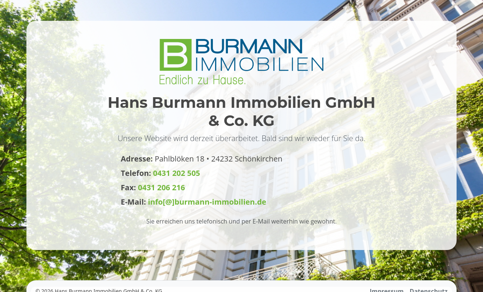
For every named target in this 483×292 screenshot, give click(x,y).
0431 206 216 (161, 187)
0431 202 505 (176, 173)
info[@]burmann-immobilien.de (207, 202)
